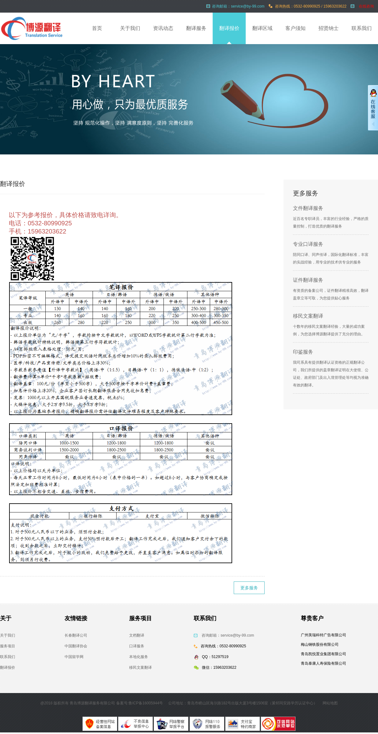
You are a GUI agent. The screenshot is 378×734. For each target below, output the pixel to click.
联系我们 (362, 28)
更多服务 (249, 587)
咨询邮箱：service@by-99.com (228, 635)
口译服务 (136, 646)
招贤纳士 (328, 28)
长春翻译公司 (76, 635)
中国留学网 (74, 657)
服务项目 (7, 646)
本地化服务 (138, 657)
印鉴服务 (303, 352)
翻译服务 (196, 28)
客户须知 (295, 28)
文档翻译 (136, 635)
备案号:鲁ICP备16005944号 (139, 703)
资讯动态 (163, 28)
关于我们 (130, 28)
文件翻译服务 (308, 208)
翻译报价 (229, 28)
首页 (97, 28)
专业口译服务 (308, 244)
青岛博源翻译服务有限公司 (92, 703)
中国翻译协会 (76, 646)
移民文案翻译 (308, 316)
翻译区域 (262, 28)
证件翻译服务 (308, 280)
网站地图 (330, 703)
